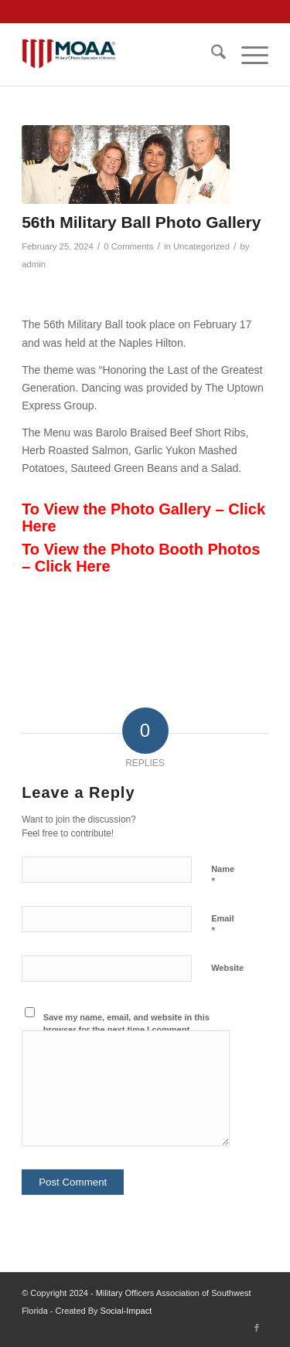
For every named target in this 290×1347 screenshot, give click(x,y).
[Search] (211, 55)
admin (34, 264)
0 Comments (128, 246)
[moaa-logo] (120, 55)
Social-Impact (126, 1310)
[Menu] (247, 55)
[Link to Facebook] (256, 1327)
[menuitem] (211, 55)
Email (222, 925)
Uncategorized (201, 246)
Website (227, 967)
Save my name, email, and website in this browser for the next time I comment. (126, 1024)
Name (222, 875)
